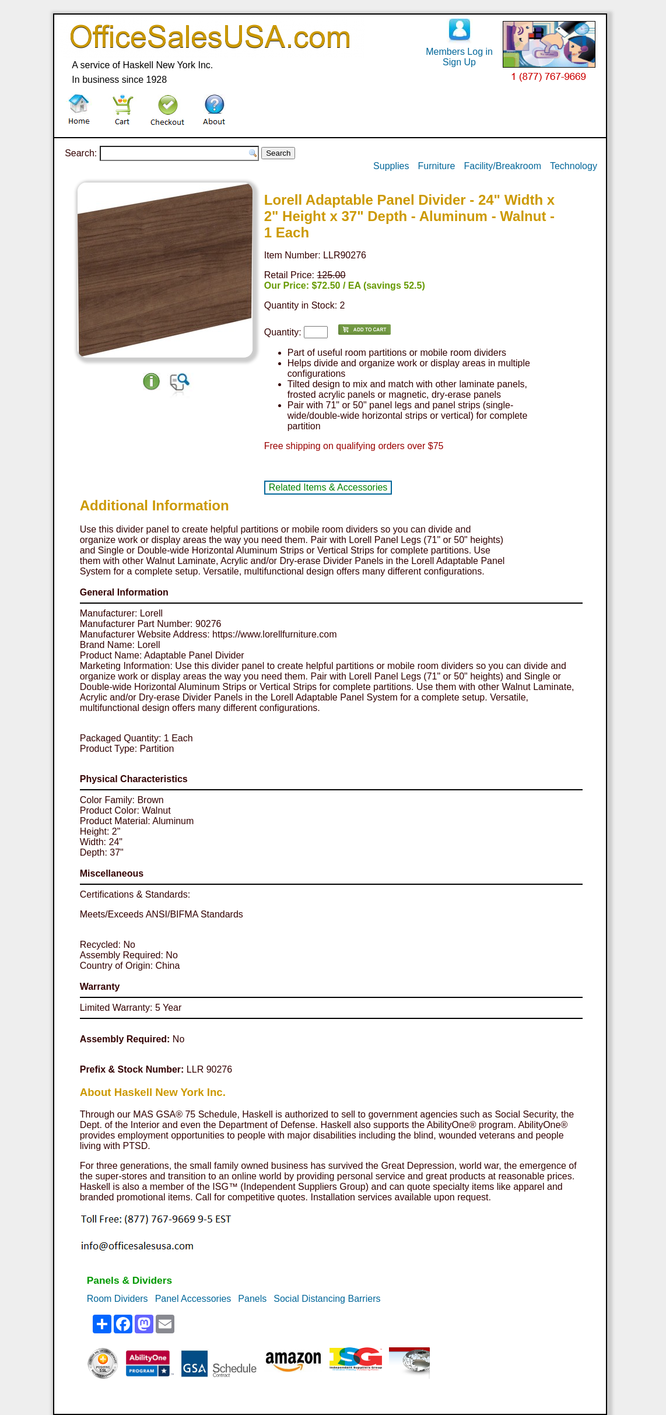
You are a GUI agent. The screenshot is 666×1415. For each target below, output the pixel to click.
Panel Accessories (193, 1299)
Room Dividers (117, 1299)
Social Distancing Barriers (327, 1299)
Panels (252, 1299)
